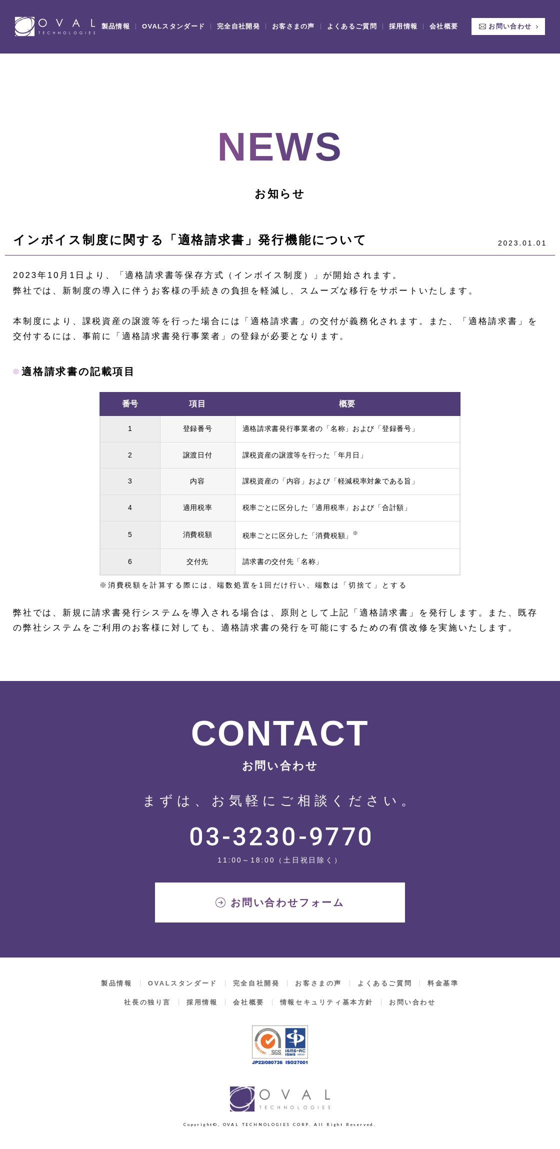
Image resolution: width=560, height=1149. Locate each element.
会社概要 (444, 20)
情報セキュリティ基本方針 (327, 1002)
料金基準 (443, 983)
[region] (280, 486)
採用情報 (403, 20)
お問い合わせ (510, 20)
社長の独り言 (147, 1002)
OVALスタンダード (173, 20)
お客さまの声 (293, 20)
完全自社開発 (238, 20)
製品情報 (116, 20)
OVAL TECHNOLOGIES (55, 21)
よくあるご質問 (352, 20)
